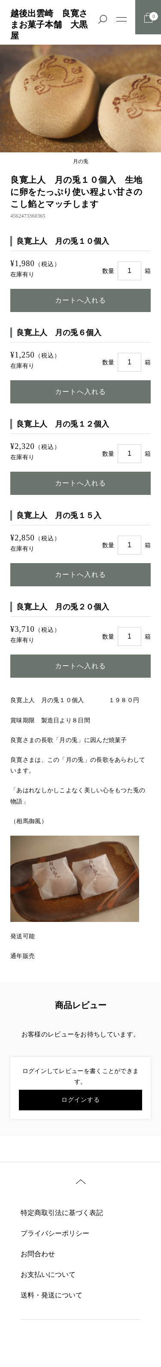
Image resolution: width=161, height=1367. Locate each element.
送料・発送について (51, 1295)
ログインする (80, 1100)
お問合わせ (38, 1254)
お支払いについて (48, 1274)
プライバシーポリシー (55, 1233)
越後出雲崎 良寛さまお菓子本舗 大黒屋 (49, 24)
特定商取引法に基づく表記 (62, 1212)
